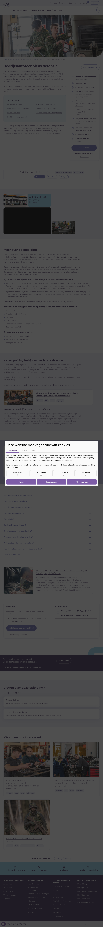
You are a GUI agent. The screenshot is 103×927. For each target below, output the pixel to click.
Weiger (21, 482)
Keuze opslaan (51, 482)
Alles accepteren (82, 482)
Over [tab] (33, 450)
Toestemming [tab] (12, 450)
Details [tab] (24, 450)
